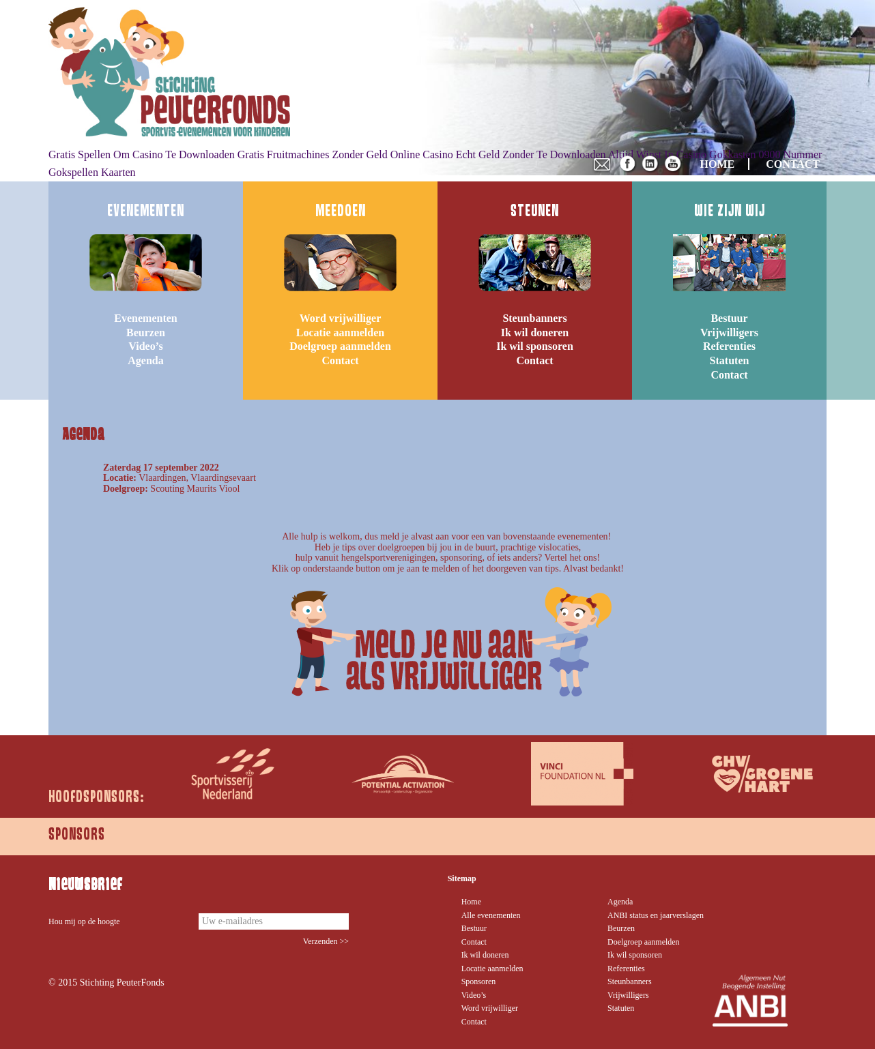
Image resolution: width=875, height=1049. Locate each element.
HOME (717, 164)
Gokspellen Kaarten (92, 172)
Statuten (729, 360)
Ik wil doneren (535, 332)
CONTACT (793, 164)
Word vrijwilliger (341, 318)
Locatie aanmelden (340, 332)
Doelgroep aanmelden (340, 346)
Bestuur (729, 318)
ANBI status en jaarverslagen (655, 915)
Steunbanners (534, 318)
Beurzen (145, 332)
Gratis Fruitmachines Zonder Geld (313, 154)
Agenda (145, 360)
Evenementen (145, 318)
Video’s (145, 346)
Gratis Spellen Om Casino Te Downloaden (141, 154)
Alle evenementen (491, 915)
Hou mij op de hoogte (84, 921)
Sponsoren (478, 981)
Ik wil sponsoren (534, 346)
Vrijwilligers (729, 332)
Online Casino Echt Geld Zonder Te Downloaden (498, 154)
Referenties (729, 346)
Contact (339, 360)
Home (471, 901)
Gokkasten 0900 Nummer (765, 154)
